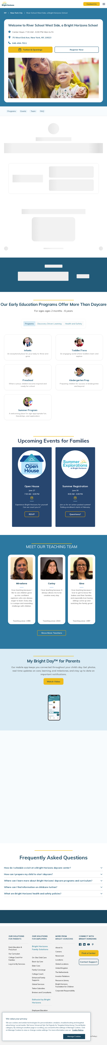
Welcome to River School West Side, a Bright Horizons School (53, 25)
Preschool (28, 380)
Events (23, 111)
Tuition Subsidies (38, 988)
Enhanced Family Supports (38, 979)
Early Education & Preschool (15, 948)
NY (5, 13)
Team (33, 111)
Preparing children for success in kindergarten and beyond (79, 385)
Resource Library (62, 980)
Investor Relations (62, 976)
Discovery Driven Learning (49, 323)
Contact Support (88, 962)
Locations (59, 960)
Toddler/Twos (79, 350)
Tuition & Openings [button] (30, 49)
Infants (27, 350)
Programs (11, 111)
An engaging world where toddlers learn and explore (79, 355)
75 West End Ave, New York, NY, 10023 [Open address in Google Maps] (31, 37)
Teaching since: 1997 (81, 621)
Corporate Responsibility (65, 991)
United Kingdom (61, 968)
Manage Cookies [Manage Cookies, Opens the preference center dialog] (74, 1036)
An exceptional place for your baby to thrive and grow (27, 355)
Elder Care (36, 966)
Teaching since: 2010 (51, 621)
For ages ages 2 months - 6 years (53, 310)
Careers (58, 952)
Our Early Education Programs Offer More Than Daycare (53, 304)
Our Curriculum (14, 954)
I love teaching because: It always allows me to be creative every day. (51, 592)
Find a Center (89, 953)
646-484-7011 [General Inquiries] (19, 43)
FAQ (42, 111)
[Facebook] (80, 944)
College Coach (37, 974)
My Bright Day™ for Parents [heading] (53, 660)
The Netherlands (61, 972)
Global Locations (62, 964)
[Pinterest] (92, 944)
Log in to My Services (17, 964)
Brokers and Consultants (41, 992)
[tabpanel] (32, 487)
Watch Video (53, 681)
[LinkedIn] (84, 944)
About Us (59, 948)
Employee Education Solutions (40, 1011)
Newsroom (59, 956)
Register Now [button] (76, 49)
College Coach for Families (16, 958)
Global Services (38, 984)
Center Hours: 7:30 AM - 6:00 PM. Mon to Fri (32, 32)
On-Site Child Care (39, 958)
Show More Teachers (51, 633)
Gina (81, 583)
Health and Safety (73, 323)
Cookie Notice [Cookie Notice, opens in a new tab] (77, 1030)
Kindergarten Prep (79, 380)
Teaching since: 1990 (21, 621)
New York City (16, 13)
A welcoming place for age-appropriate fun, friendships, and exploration (28, 414)
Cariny (51, 583)
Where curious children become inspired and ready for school (28, 385)
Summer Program (27, 410)
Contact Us (91, 4)
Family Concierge (38, 970)
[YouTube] (88, 944)
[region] (53, 111)
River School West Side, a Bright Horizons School (46, 13)
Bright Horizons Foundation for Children (64, 985)
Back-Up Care (37, 962)
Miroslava (21, 583)
